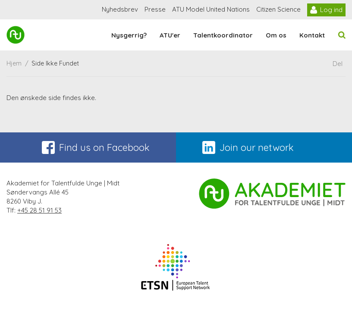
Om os (276, 35)
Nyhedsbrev (120, 9)
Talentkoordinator (223, 35)
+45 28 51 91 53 (39, 210)
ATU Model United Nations (211, 9)
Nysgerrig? (129, 35)
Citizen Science (278, 9)
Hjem (14, 63)
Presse (155, 9)
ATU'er (170, 35)
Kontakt (312, 35)
